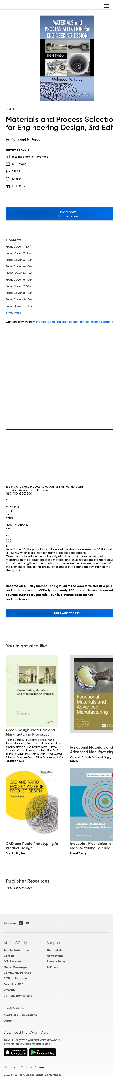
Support (53, 942)
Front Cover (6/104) (19, 279)
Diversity (9, 990)
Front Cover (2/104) (19, 253)
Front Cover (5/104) (19, 273)
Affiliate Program (15, 978)
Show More (13, 312)
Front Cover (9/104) (19, 299)
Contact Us (54, 950)
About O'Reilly (15, 942)
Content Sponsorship (18, 995)
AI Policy (52, 967)
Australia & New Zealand (20, 1015)
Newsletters (55, 956)
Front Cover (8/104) (19, 292)
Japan (8, 1020)
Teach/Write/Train (16, 950)
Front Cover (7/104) (19, 286)
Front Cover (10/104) (19, 306)
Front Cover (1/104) (18, 246)
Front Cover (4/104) (19, 266)
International (14, 1007)
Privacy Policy (56, 961)
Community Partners (17, 973)
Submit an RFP (13, 984)
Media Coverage (15, 967)
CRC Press (19, 186)
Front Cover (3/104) (19, 259)
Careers (9, 956)
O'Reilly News (13, 961)
